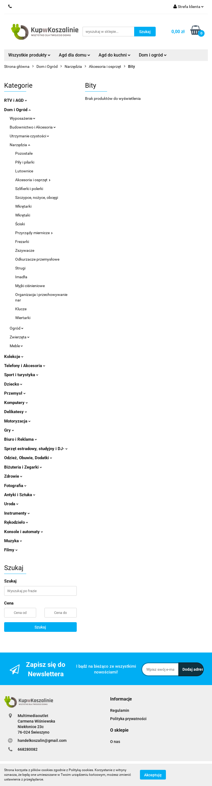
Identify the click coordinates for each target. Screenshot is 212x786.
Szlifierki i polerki (29, 188)
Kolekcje (13, 356)
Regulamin (119, 710)
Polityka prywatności (128, 719)
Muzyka (13, 540)
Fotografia (15, 485)
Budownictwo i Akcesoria (33, 127)
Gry (9, 430)
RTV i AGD (15, 100)
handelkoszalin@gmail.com (42, 740)
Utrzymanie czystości (29, 136)
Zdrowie (13, 476)
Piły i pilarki (24, 162)
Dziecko (13, 384)
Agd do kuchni (115, 55)
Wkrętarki (23, 206)
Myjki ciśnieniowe (30, 286)
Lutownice (24, 171)
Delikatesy (15, 411)
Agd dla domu (74, 55)
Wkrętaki (22, 215)
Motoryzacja (17, 421)
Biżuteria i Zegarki (23, 467)
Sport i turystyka (21, 374)
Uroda (11, 503)
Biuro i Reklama (20, 439)
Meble (16, 346)
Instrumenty (17, 513)
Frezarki (22, 241)
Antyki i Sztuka (19, 494)
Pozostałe (24, 153)
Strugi (20, 268)
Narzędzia (20, 145)
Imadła (21, 277)
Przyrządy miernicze (34, 233)
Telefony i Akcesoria (24, 365)
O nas (115, 741)
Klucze (20, 309)
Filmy (11, 549)
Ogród (16, 328)
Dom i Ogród (17, 109)
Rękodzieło (16, 522)
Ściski (20, 224)
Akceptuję (153, 775)
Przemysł (15, 393)
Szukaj (40, 627)
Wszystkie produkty (29, 55)
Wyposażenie (22, 118)
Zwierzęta (20, 337)
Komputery (16, 402)
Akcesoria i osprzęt (33, 180)
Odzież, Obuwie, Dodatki (28, 457)
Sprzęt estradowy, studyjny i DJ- (36, 448)
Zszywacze (24, 250)
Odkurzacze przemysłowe (37, 259)
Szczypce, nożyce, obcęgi (36, 197)
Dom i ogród (153, 55)
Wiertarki (22, 318)
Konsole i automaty (23, 531)
